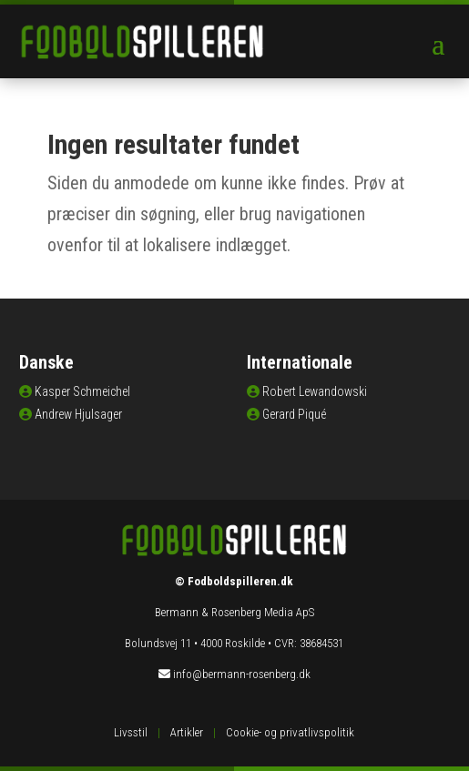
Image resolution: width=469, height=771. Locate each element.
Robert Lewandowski (314, 391)
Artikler (186, 732)
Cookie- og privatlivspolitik (290, 732)
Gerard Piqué (294, 414)
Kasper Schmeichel (82, 391)
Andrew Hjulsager (78, 414)
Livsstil (131, 732)
